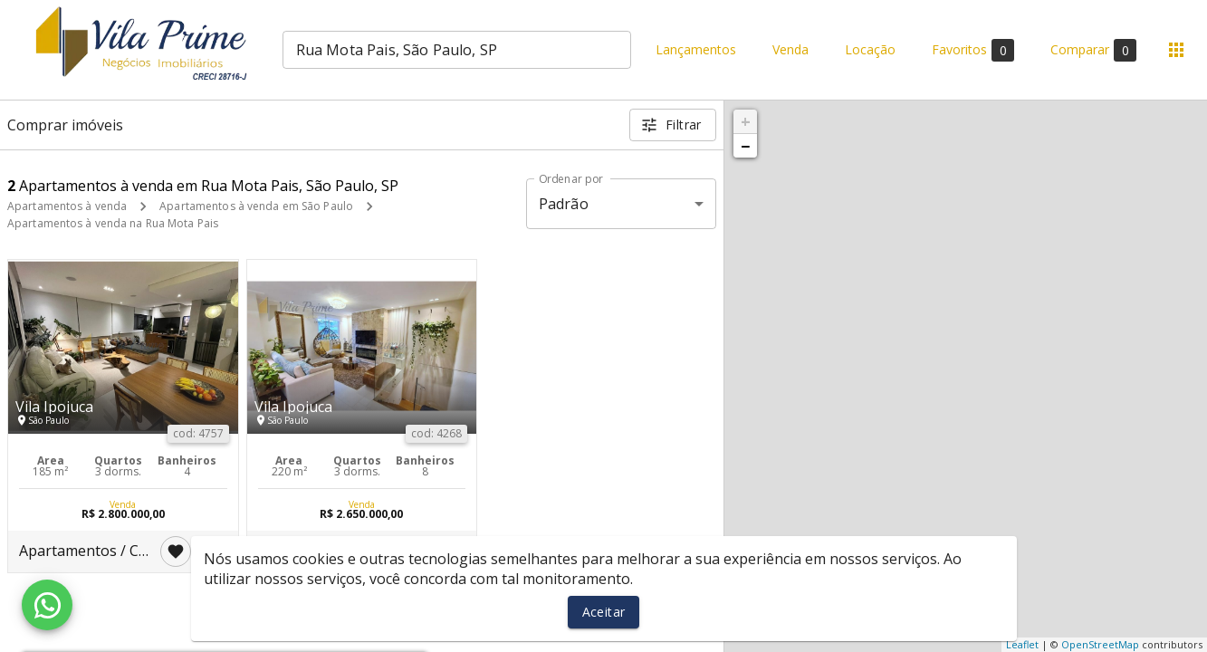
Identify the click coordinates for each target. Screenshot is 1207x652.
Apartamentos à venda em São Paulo (256, 206)
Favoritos (973, 50)
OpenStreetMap (1100, 644)
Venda (790, 50)
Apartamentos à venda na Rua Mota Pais (112, 223)
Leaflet (1022, 644)
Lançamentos (696, 50)
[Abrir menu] (1176, 50)
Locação (870, 50)
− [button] (745, 146)
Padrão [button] (564, 204)
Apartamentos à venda (67, 206)
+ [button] (746, 121)
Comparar (1093, 50)
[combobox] (457, 50)
